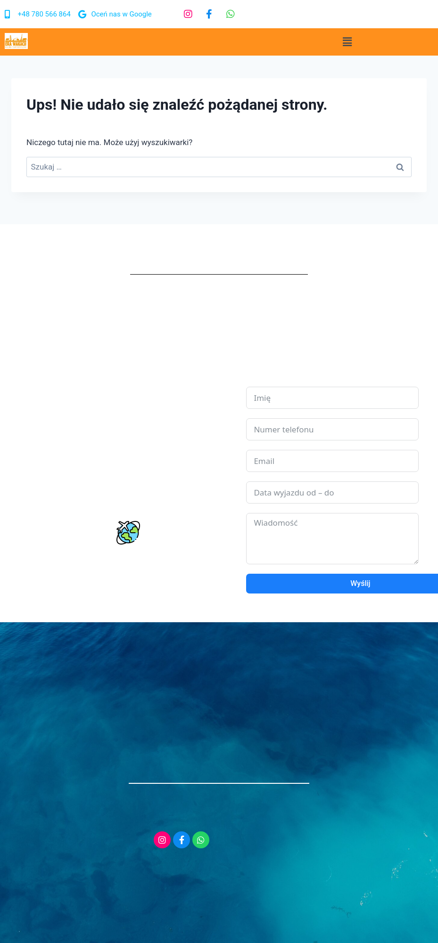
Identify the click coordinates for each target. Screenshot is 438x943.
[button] (347, 42)
